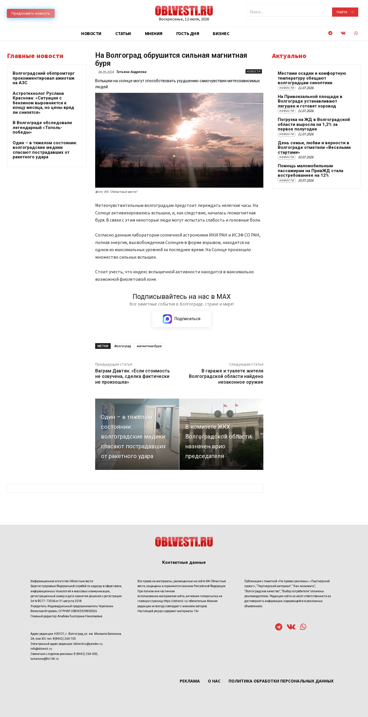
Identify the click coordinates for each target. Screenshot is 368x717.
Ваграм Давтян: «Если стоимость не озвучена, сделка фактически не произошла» (132, 376)
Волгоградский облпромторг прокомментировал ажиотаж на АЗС (44, 78)
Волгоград (122, 346)
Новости (254, 71)
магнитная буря (149, 346)
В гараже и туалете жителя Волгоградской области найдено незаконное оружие (226, 376)
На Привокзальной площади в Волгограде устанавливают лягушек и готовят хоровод (310, 101)
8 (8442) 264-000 (85, 654)
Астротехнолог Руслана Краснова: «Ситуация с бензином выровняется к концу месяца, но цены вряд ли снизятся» (43, 103)
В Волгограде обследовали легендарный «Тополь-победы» (42, 127)
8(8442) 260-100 (64, 639)
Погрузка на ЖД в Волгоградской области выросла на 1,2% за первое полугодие (314, 124)
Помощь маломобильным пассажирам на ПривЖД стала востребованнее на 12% (310, 170)
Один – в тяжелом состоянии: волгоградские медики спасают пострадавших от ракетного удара (45, 150)
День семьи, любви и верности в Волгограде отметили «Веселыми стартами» (314, 147)
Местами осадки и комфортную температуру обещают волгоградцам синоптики (312, 78)
